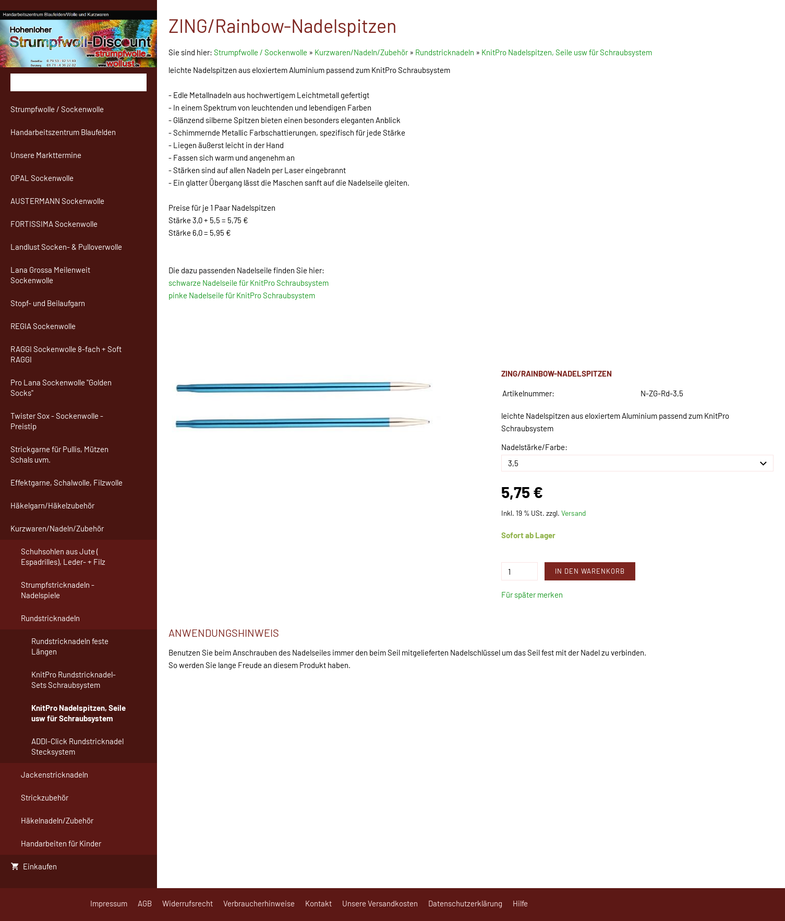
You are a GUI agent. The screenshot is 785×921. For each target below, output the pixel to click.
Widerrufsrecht (187, 903)
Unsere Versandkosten (380, 903)
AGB (145, 903)
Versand (573, 512)
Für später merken (532, 594)
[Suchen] (78, 82)
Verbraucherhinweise (259, 903)
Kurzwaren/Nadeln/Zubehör (361, 52)
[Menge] (519, 571)
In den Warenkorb (590, 571)
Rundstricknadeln (444, 52)
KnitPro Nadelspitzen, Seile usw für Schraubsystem (566, 52)
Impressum (108, 903)
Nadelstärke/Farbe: (534, 447)
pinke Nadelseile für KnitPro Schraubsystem (241, 295)
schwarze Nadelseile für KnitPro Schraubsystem (248, 282)
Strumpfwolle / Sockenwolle (261, 52)
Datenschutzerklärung (465, 903)
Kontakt (318, 903)
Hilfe (520, 903)
